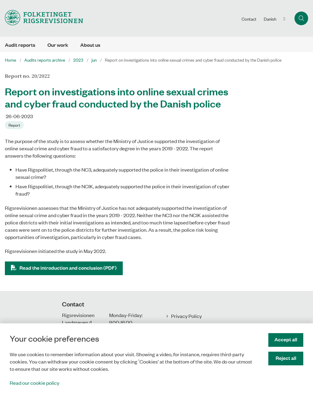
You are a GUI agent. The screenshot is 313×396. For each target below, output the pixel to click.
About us (90, 44)
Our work (57, 44)
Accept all (285, 339)
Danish (270, 18)
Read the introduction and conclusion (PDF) (68, 267)
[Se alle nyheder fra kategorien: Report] (15, 124)
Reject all (286, 357)
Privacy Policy (186, 315)
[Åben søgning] (301, 18)
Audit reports (20, 44)
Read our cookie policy (34, 382)
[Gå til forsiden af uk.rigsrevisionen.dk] (119, 18)
